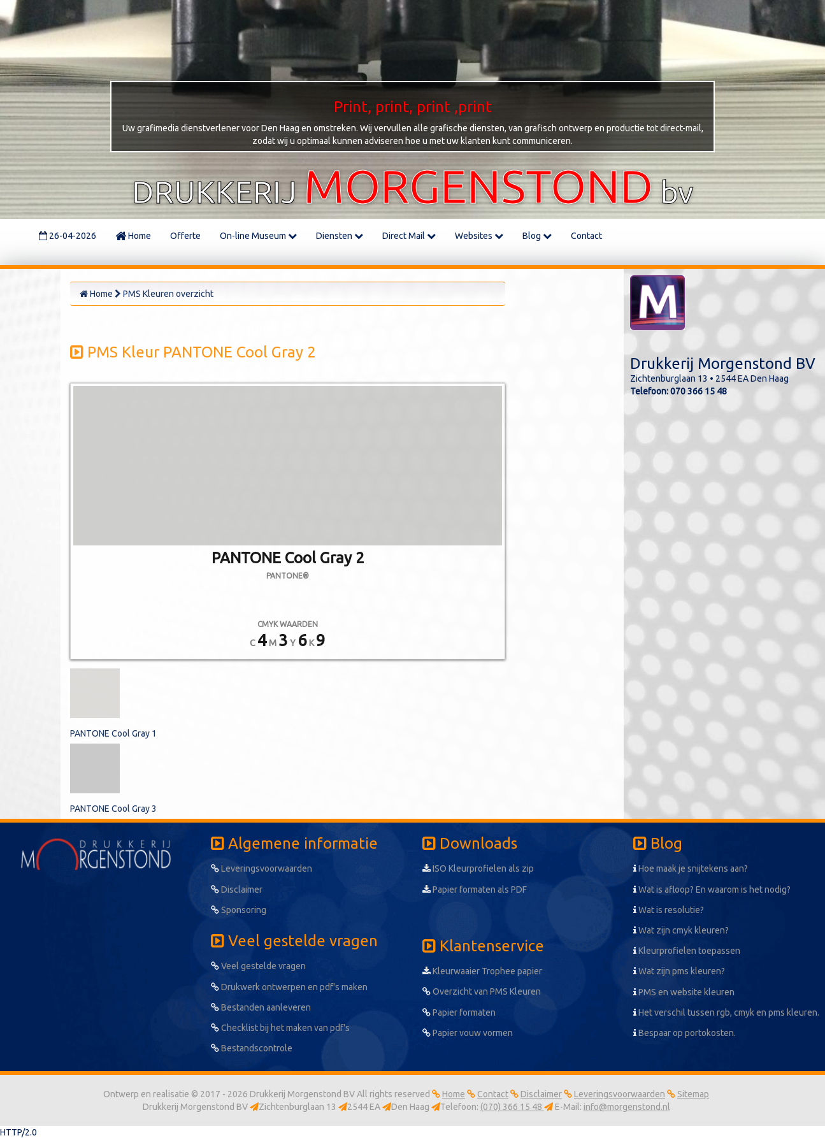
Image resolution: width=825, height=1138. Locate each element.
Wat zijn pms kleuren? (679, 971)
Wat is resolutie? (668, 910)
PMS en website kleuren (684, 992)
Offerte (185, 236)
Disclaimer (236, 889)
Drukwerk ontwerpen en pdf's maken (289, 987)
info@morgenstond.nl (627, 1107)
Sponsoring (238, 910)
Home (133, 236)
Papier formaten (459, 1012)
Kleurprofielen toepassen (686, 951)
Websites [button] (479, 236)
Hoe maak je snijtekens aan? (690, 868)
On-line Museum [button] (258, 236)
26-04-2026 (67, 236)
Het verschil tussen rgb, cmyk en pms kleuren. (726, 1012)
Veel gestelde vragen (258, 966)
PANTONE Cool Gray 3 (113, 808)
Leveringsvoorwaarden (261, 868)
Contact (586, 236)
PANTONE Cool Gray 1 (113, 733)
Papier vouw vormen (467, 1033)
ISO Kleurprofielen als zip (478, 868)
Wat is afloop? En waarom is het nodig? (712, 889)
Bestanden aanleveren (261, 1007)
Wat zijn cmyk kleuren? (681, 930)
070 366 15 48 (698, 391)
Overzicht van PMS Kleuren (481, 991)
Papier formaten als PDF (474, 889)
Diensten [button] (339, 236)
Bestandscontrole (251, 1048)
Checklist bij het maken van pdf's (280, 1028)
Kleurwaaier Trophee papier (482, 971)
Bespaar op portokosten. (684, 1033)
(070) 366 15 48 (512, 1107)
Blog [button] (537, 236)
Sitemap (693, 1094)
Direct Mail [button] (409, 236)
